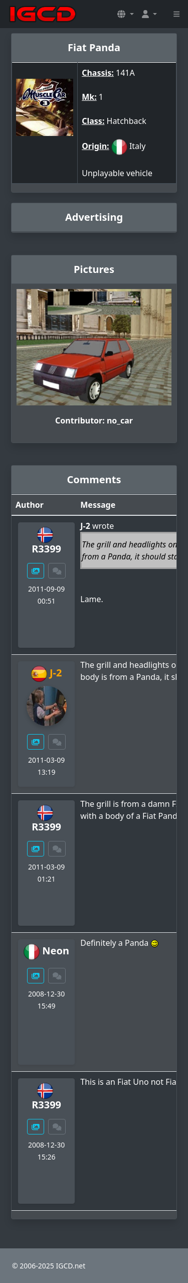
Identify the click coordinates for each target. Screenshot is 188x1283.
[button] (125, 14)
